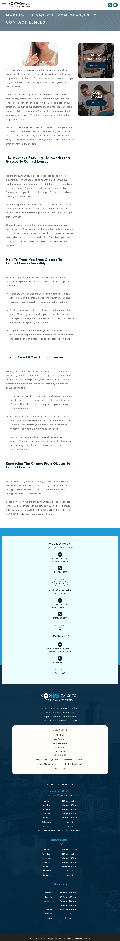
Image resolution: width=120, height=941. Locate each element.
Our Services (60, 739)
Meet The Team (60, 743)
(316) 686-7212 (60, 618)
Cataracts (60, 768)
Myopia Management (47, 764)
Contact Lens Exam (73, 759)
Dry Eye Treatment (73, 764)
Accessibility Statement (73, 939)
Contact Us (96, 102)
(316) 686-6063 (60, 572)
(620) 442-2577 (60, 662)
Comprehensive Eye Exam (47, 759)
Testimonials (60, 747)
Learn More (96, 65)
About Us (60, 735)
